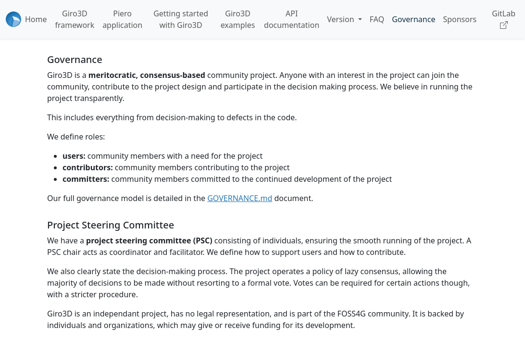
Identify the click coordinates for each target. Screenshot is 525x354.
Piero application (122, 19)
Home (36, 19)
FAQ (377, 19)
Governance (413, 19)
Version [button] (341, 19)
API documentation (291, 19)
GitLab (503, 19)
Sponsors (459, 19)
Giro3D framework (74, 19)
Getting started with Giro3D (180, 19)
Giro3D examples (238, 19)
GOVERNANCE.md (239, 198)
